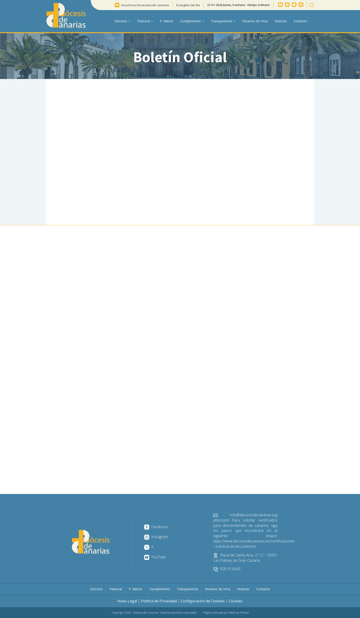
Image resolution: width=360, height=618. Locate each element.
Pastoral (116, 589)
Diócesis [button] (122, 21)
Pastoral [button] (145, 21)
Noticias (281, 21)
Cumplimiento (159, 589)
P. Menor (166, 21)
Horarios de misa (255, 21)
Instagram (156, 536)
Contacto (300, 21)
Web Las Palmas (239, 613)
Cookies (235, 601)
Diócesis (96, 589)
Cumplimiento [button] (192, 21)
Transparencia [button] (223, 21)
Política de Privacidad (159, 601)
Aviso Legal (127, 601)
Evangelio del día (188, 5)
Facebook (156, 526)
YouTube (155, 556)
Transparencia (187, 589)
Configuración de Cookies (203, 601)
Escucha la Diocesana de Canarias (145, 5)
